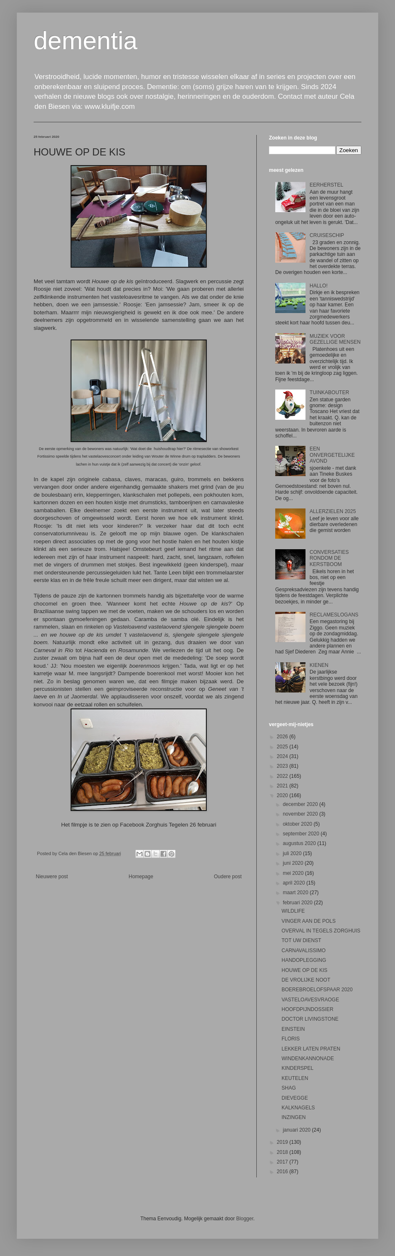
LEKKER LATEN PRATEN (311, 1049)
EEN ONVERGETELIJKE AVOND (332, 455)
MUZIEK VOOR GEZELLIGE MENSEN (335, 339)
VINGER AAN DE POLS (309, 921)
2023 (283, 766)
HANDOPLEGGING (304, 960)
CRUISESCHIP (327, 235)
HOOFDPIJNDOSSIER (307, 1009)
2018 (283, 1152)
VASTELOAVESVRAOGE (310, 1000)
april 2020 (294, 883)
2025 (283, 747)
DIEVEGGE (295, 1098)
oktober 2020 (298, 824)
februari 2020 (298, 903)
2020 (283, 795)
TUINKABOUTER (329, 392)
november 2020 (301, 814)
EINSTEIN (293, 1029)
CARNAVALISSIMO (304, 950)
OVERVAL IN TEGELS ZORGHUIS (321, 931)
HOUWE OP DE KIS (304, 970)
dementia (85, 40)
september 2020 (302, 834)
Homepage (141, 876)
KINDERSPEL (297, 1068)
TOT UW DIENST (301, 940)
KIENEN (319, 665)
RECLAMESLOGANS (334, 615)
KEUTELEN (295, 1078)
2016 (283, 1171)
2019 (283, 1142)
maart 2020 (296, 892)
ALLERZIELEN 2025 (333, 511)
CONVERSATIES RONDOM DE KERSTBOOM (329, 558)
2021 (283, 786)
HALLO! (319, 286)
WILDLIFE (293, 911)
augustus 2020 (300, 843)
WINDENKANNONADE (308, 1058)
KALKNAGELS (298, 1108)
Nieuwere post (52, 876)
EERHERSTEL (326, 185)
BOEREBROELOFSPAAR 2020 (317, 990)
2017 (283, 1162)
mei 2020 (294, 873)
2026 (283, 737)
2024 (283, 756)
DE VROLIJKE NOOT (306, 980)
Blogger (244, 1219)
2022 (283, 776)
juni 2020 (294, 863)
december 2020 (301, 804)
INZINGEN (293, 1117)
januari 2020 (297, 1130)
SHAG (289, 1088)
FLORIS (291, 1039)
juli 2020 (293, 853)
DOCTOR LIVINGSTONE (310, 1019)
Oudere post (228, 876)
